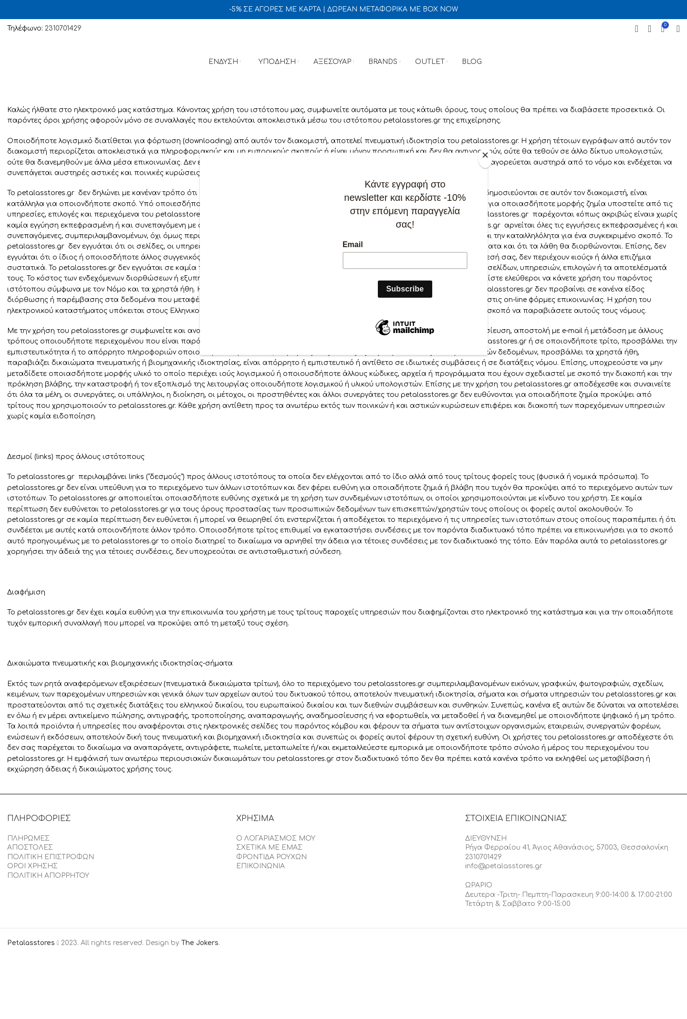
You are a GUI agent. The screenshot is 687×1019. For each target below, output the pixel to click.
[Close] (485, 158)
